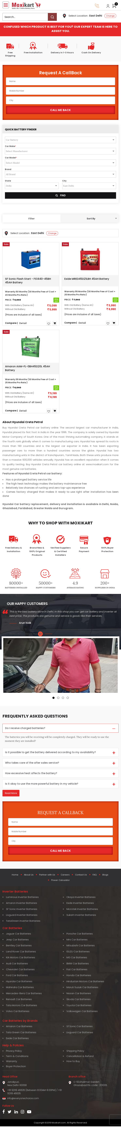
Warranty (11, 1062)
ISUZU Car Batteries (78, 952)
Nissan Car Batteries (78, 994)
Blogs (107, 875)
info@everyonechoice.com (23, 1099)
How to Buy (73, 1062)
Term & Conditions (17, 1056)
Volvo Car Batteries (17, 1012)
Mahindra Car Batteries (20, 988)
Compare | (11, 322)
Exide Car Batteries (17, 1039)
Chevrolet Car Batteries (20, 970)
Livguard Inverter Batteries (21, 915)
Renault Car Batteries (19, 1000)
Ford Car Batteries (17, 976)
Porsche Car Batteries (79, 934)
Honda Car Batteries (78, 976)
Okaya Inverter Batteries (81, 897)
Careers (65, 875)
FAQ (96, 875)
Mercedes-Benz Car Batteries (24, 994)
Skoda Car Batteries (78, 1000)
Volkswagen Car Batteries (82, 1012)
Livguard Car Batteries (79, 1033)
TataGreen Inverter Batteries (23, 921)
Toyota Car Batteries (78, 1006)
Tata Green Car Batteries (21, 1033)
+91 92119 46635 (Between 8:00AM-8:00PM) (31, 1090)
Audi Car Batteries (17, 964)
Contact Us (82, 875)
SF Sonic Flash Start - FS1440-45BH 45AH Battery (28, 280)
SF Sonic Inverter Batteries (21, 909)
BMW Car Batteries (77, 964)
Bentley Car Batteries (19, 946)
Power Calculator (60, 880)
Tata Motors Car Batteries (21, 1006)
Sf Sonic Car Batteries (79, 1027)
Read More (11, 793)
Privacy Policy (14, 1051)
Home (13, 875)
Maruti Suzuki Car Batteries (82, 988)
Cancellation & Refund (80, 1056)
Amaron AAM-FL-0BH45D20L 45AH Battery (27, 368)
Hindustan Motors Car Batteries (85, 982)
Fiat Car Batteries (76, 970)
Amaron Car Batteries (19, 1027)
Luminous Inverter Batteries (22, 897)
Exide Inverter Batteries (80, 903)
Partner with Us (46, 875)
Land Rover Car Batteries (21, 952)
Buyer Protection (16, 1067)
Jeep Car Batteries (17, 940)
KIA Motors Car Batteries (20, 958)
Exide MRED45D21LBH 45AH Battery (86, 279)
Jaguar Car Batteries (18, 934)
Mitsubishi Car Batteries (80, 946)
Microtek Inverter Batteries (82, 909)
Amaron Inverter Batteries (21, 903)
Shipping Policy (75, 1051)
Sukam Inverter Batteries (81, 915)
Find (61, 195)
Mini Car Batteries (77, 940)
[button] (53, 697)
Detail (23, 323)
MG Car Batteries (76, 958)
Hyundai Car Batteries (19, 982)
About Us (27, 875)
